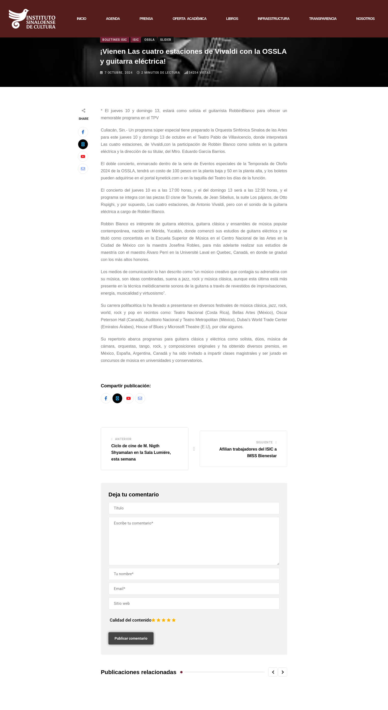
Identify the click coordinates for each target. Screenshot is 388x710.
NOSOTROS (365, 20)
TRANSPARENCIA (322, 20)
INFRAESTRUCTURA (273, 20)
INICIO (81, 20)
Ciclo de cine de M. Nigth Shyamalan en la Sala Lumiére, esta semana (141, 455)
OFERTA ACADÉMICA (189, 20)
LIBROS (232, 20)
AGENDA (113, 20)
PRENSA (146, 20)
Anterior (123, 442)
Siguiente (264, 445)
